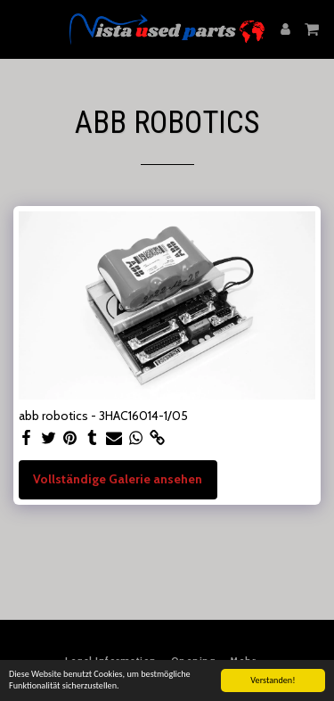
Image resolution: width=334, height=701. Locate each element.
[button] (19, 28)
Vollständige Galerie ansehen (117, 479)
